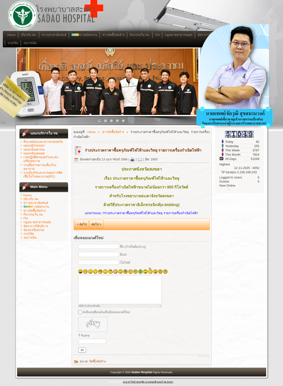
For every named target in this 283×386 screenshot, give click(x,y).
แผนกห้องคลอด (34, 153)
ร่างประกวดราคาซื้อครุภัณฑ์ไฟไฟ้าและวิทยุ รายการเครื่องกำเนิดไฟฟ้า (143, 150)
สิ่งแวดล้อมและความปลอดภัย (43, 142)
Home (24, 35)
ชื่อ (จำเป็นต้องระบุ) (133, 246)
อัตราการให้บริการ (35, 226)
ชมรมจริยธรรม (33, 230)
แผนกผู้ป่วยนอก (34, 145)
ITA (170, 35)
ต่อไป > (97, 224)
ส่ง (82, 350)
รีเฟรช (85, 335)
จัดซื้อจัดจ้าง (97, 361)
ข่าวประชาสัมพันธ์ (67, 35)
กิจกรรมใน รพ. (153, 35)
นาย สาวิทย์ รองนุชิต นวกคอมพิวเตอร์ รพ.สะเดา (148, 382)
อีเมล (123, 254)
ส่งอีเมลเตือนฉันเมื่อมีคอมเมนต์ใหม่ (106, 312)
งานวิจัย (26, 43)
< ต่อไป (82, 224)
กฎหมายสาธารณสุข (37, 222)
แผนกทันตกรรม (34, 149)
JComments (203, 356)
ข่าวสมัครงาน (97, 35)
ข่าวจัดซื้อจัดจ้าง (126, 35)
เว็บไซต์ (125, 262)
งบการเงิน (43, 43)
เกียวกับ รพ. (41, 35)
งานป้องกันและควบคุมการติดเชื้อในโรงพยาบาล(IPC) (42, 174)
